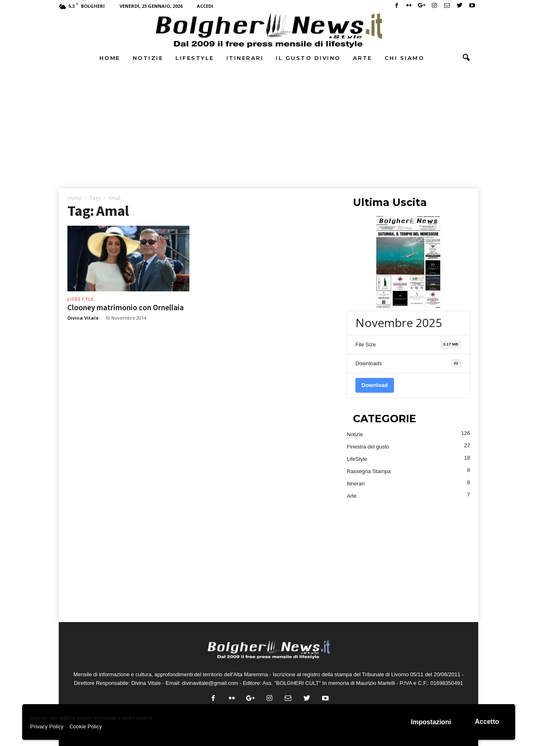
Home (109, 58)
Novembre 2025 (398, 322)
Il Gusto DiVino (308, 58)
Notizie (148, 58)
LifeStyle (194, 58)
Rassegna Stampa (369, 471)
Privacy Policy (47, 726)
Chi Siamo (404, 58)
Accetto (487, 721)
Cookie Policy (85, 726)
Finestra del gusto (368, 447)
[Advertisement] (268, 128)
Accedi (205, 6)
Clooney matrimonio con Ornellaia (125, 307)
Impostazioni (431, 722)
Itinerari (245, 58)
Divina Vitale (83, 318)
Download (375, 385)
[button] (466, 58)
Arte (362, 58)
